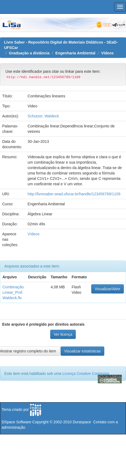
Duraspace (82, 422)
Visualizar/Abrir (107, 289)
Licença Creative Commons (85, 373)
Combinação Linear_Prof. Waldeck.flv (13, 292)
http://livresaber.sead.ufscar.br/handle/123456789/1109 (74, 194)
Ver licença (63, 334)
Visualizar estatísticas (82, 351)
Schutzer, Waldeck (43, 116)
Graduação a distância (29, 53)
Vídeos (107, 53)
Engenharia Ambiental (75, 53)
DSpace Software (16, 422)
